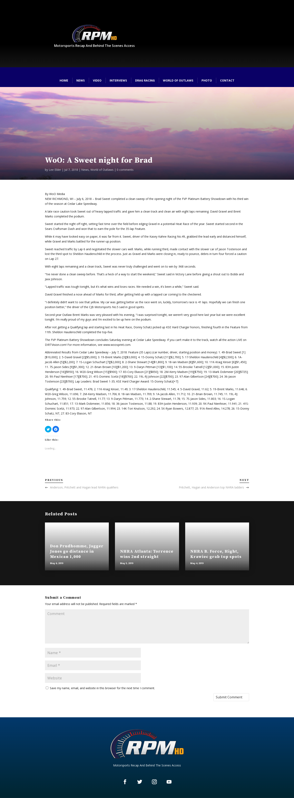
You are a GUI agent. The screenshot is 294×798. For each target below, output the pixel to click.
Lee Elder (55, 170)
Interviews (118, 80)
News (80, 80)
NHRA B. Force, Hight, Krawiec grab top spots (216, 554)
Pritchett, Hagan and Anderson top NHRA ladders (211, 487)
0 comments (125, 170)
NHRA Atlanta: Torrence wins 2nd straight (146, 554)
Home (64, 80)
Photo (207, 80)
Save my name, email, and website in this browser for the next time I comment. (102, 688)
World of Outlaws (178, 80)
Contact (227, 80)
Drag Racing (145, 80)
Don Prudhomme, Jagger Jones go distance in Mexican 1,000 (77, 551)
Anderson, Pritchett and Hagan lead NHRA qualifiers (84, 487)
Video (97, 80)
